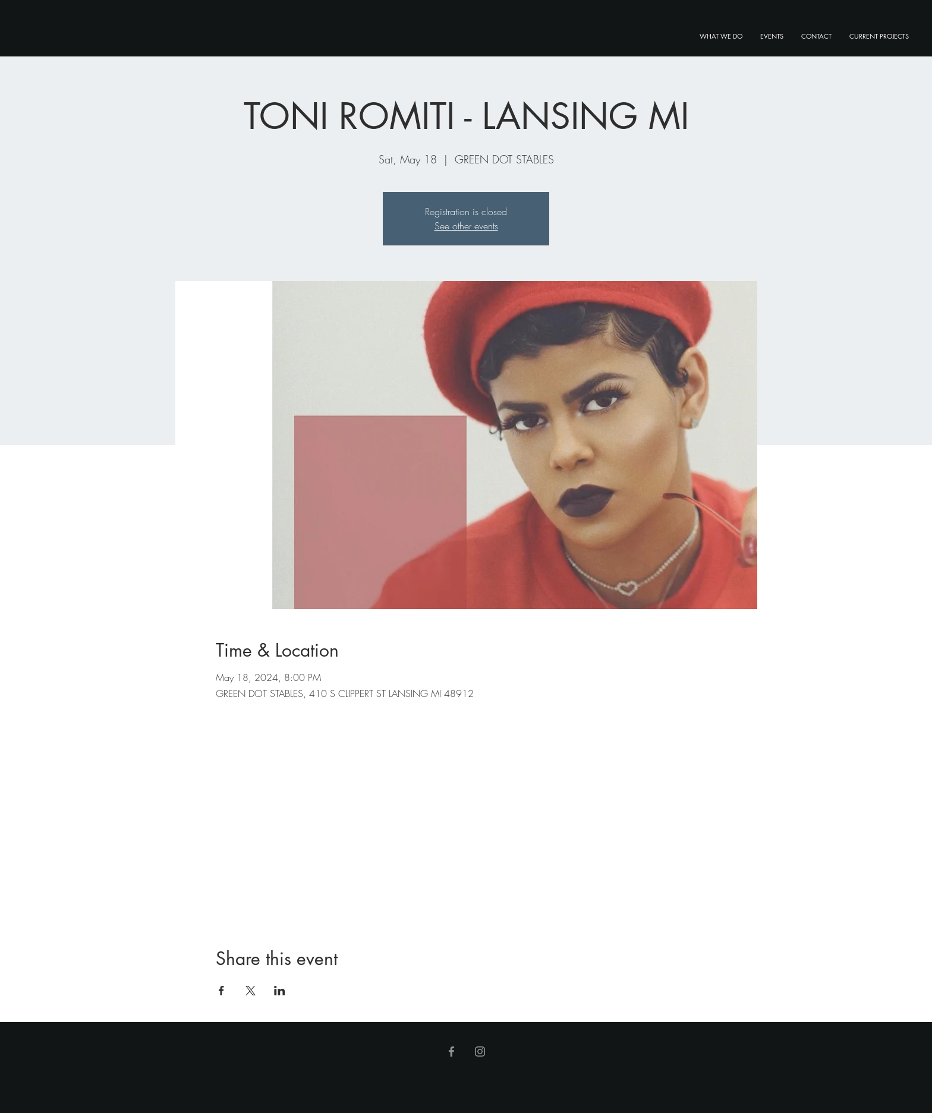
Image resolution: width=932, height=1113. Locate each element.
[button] (879, 36)
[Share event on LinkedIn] (279, 990)
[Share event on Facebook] (221, 990)
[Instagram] (480, 1051)
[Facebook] (451, 1051)
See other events (466, 225)
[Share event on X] (250, 990)
